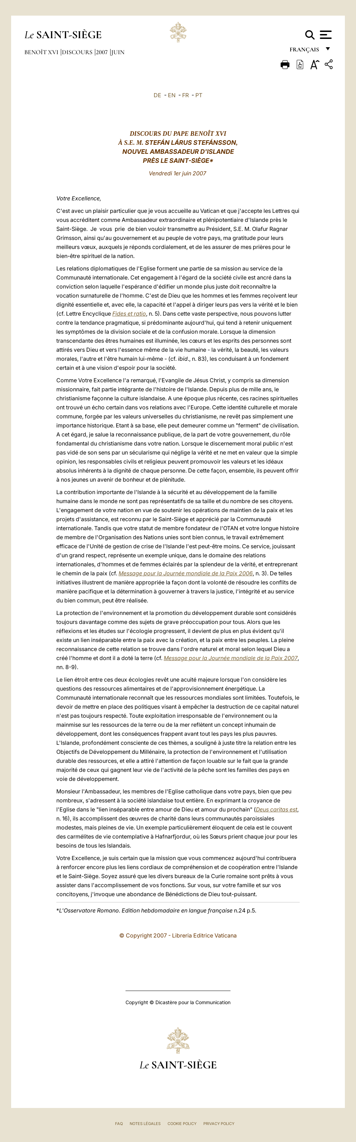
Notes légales (145, 1123)
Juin (117, 52)
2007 (102, 52)
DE (157, 95)
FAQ (119, 1123)
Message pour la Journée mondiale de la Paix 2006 (186, 573)
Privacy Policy (218, 1123)
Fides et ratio (129, 313)
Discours (78, 52)
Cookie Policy (182, 1123)
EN (172, 95)
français (305, 51)
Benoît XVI (42, 52)
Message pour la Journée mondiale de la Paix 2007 (231, 658)
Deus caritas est (276, 809)
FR (185, 95)
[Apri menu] (325, 35)
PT (198, 95)
